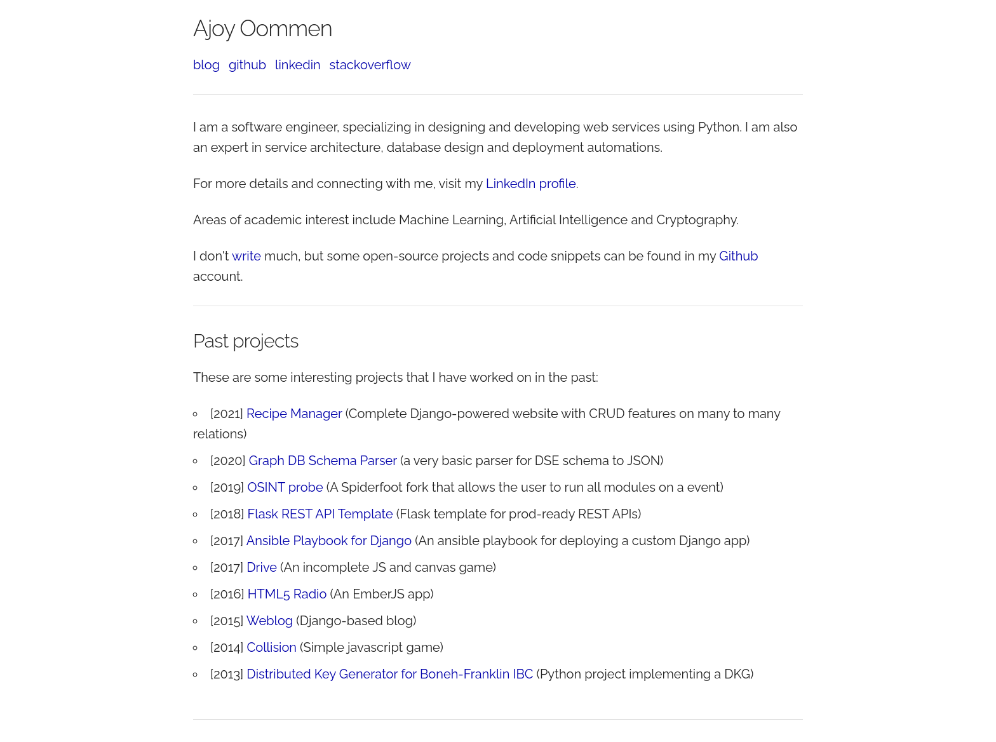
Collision (272, 647)
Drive (261, 567)
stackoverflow (370, 64)
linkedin (298, 64)
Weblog (269, 620)
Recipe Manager (294, 413)
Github (738, 256)
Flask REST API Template (320, 514)
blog (206, 64)
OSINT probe (285, 487)
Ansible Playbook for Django (329, 540)
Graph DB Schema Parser (323, 460)
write (246, 256)
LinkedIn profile (531, 183)
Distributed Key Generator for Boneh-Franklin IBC (389, 674)
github (247, 64)
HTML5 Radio (287, 594)
